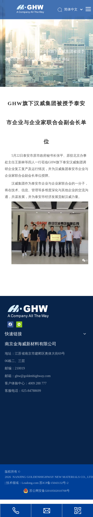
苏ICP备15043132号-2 (53, 483)
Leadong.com (30, 483)
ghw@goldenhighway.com (33, 376)
